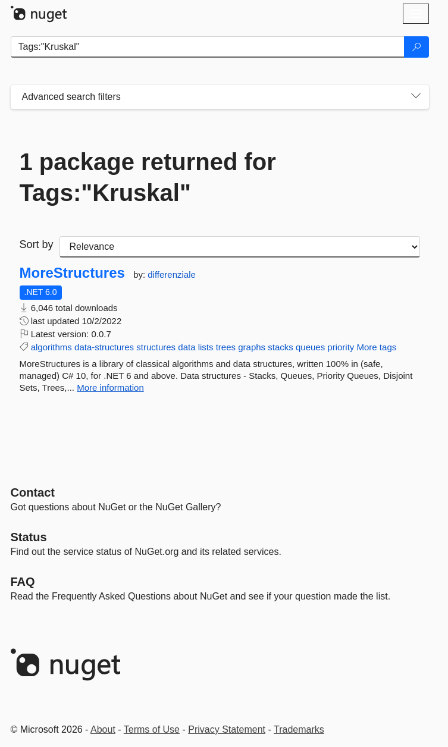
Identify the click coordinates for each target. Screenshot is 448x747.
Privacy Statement (226, 729)
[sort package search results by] (239, 247)
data (186, 347)
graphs (251, 347)
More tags (377, 347)
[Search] (416, 47)
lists (206, 347)
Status (29, 537)
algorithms (51, 347)
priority (340, 347)
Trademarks (299, 729)
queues (310, 347)
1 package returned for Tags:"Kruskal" (148, 177)
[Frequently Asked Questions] (23, 581)
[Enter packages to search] (208, 47)
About (102, 729)
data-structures (104, 347)
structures (156, 347)
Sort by (37, 244)
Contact (33, 492)
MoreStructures (72, 273)
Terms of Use (152, 729)
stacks (280, 347)
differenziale (172, 274)
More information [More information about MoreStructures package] (110, 387)
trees (226, 347)
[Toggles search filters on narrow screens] (416, 97)
